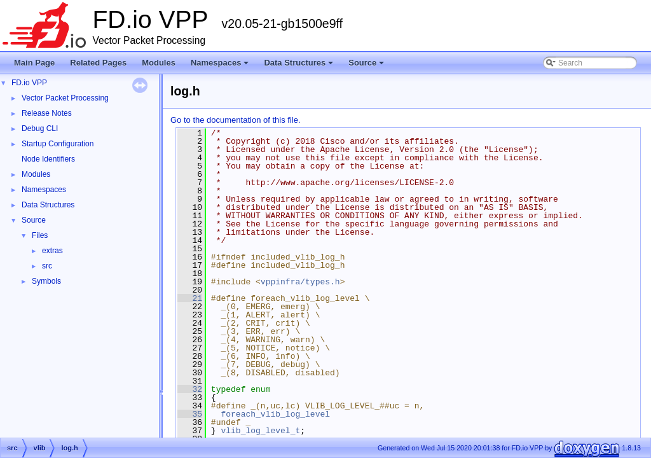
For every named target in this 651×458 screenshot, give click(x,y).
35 (189, 414)
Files (40, 235)
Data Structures (299, 66)
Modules (158, 62)
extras (52, 250)
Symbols (46, 281)
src (47, 265)
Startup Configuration (57, 143)
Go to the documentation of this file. (235, 120)
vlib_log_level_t (260, 430)
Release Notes (47, 113)
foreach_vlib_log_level (275, 414)
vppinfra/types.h (300, 282)
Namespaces (221, 66)
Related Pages (98, 62)
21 (189, 298)
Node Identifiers (48, 159)
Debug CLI (40, 128)
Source (367, 66)
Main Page (34, 62)
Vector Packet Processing (65, 98)
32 (189, 389)
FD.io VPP (29, 82)
